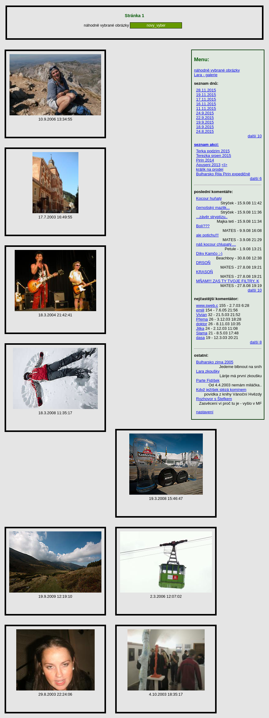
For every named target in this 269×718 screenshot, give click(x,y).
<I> (224, 164)
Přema (202, 319)
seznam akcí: (206, 144)
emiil (200, 310)
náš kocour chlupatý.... (216, 244)
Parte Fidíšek (208, 380)
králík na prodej (209, 169)
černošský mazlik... (213, 207)
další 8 (256, 342)
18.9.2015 (205, 127)
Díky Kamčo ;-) (209, 253)
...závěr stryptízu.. (212, 216)
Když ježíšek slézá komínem (221, 389)
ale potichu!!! (207, 235)
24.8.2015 (205, 131)
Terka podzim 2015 (213, 151)
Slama (201, 333)
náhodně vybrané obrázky (217, 70)
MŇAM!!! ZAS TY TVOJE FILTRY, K (227, 281)
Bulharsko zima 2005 (214, 362)
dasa (200, 337)
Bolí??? (203, 226)
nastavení (204, 412)
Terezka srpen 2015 (213, 155)
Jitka (200, 328)
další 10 (255, 136)
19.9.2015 (205, 122)
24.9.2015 (205, 113)
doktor (201, 324)
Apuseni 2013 (208, 164)
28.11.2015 (206, 90)
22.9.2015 (205, 117)
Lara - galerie (206, 75)
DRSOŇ (203, 262)
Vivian (201, 314)
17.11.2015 (206, 99)
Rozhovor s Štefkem (214, 398)
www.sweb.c (207, 305)
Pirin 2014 (205, 160)
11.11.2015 (206, 108)
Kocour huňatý (209, 198)
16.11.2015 (206, 104)
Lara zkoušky (208, 371)
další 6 (256, 178)
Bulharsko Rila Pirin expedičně (223, 174)
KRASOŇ (204, 272)
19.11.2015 (206, 94)
